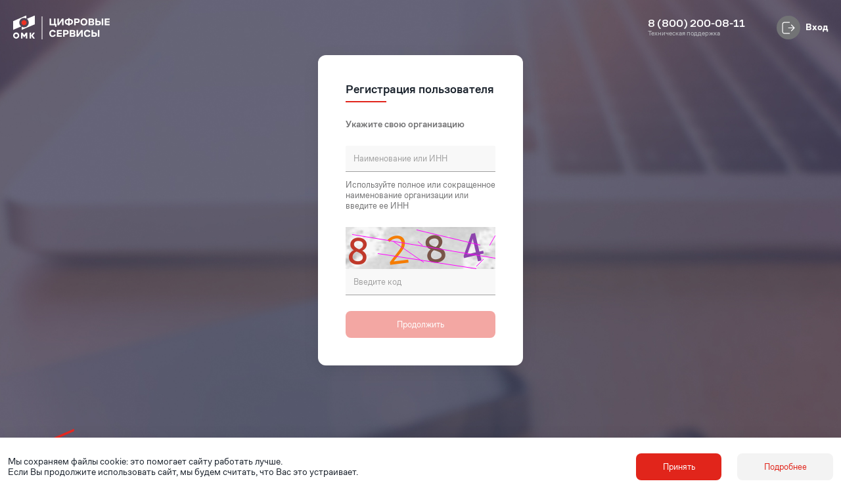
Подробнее (785, 466)
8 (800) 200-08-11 (696, 24)
